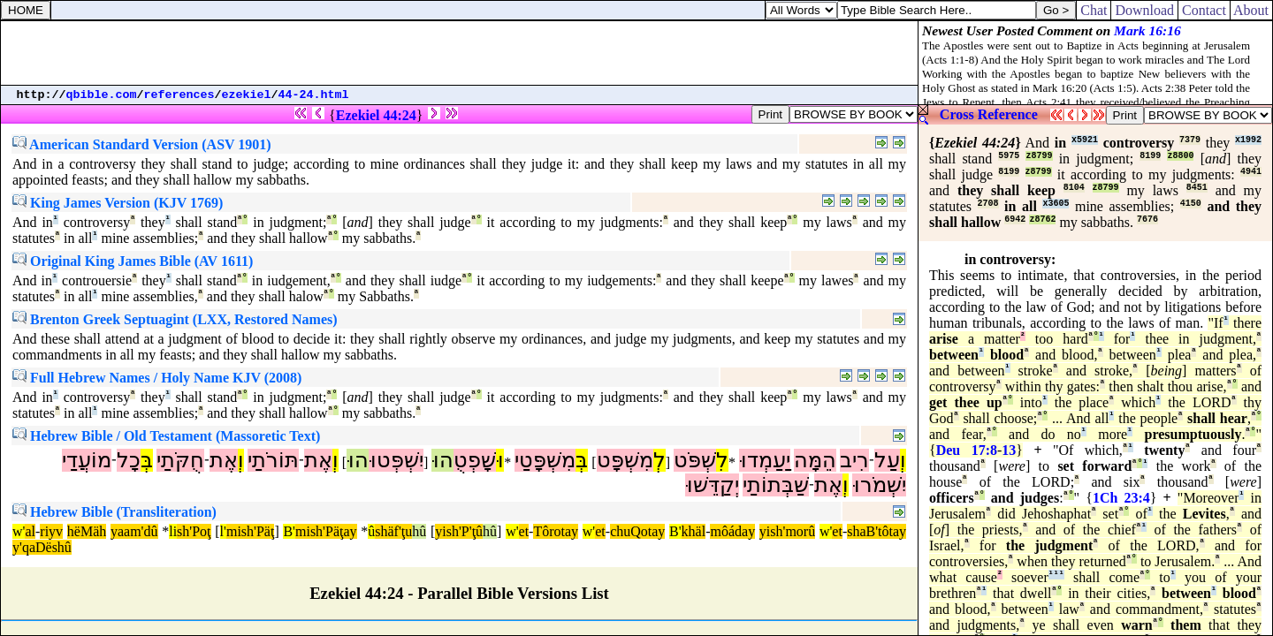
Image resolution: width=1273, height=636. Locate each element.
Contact (1204, 10)
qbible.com (101, 95)
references (179, 95)
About (1251, 10)
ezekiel (246, 95)
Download (1144, 10)
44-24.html (313, 95)
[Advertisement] (460, 53)
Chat (1093, 10)
